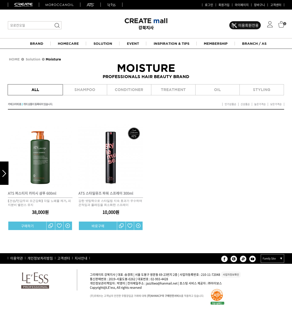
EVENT (133, 43)
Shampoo (84, 89)
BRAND (36, 43)
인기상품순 (230, 104)
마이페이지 (242, 4)
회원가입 (224, 4)
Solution (33, 59)
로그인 (209, 4)
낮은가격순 (276, 104)
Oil (217, 89)
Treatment (173, 89)
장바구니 (259, 4)
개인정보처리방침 (40, 258)
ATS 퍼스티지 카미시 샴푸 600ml (32, 193)
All (35, 89)
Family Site (269, 258)
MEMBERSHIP (216, 43)
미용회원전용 (248, 25)
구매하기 (27, 225)
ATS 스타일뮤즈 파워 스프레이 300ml (105, 193)
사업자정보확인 (231, 275)
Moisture (53, 59)
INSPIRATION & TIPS (171, 43)
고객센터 (275, 4)
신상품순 (245, 104)
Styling (261, 89)
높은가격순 (260, 104)
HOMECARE (68, 43)
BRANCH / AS (254, 43)
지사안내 (81, 258)
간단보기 (68, 226)
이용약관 (16, 258)
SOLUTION (103, 43)
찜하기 (59, 226)
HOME (14, 59)
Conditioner (129, 89)
